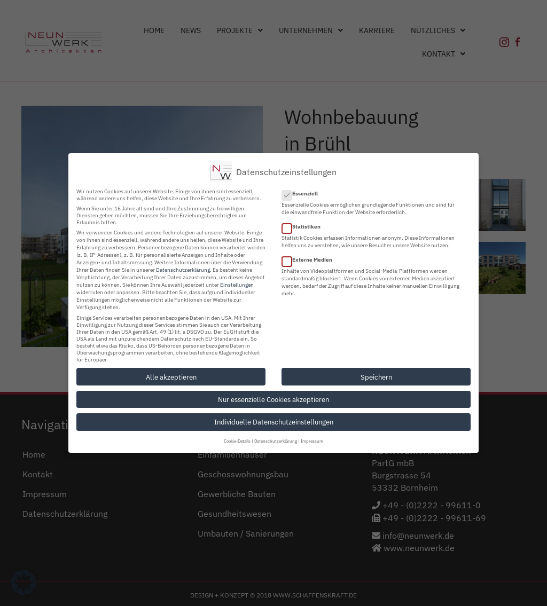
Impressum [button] (312, 440)
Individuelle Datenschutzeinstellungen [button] (273, 421)
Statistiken (304, 226)
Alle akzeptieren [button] (171, 376)
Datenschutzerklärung (183, 268)
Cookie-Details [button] (237, 440)
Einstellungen (237, 283)
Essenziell (303, 192)
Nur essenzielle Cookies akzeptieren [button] (273, 398)
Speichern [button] (376, 376)
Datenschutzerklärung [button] (275, 440)
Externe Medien (310, 259)
